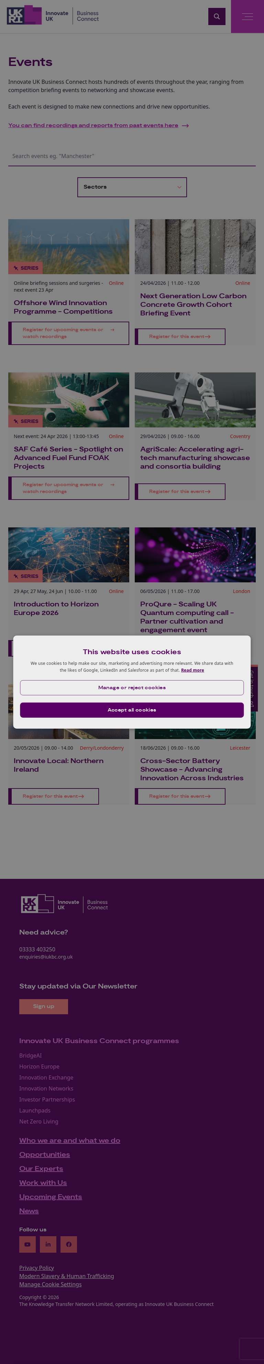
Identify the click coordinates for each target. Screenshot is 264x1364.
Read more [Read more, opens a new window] (192, 670)
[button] (132, 687)
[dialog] (132, 682)
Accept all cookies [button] (132, 710)
